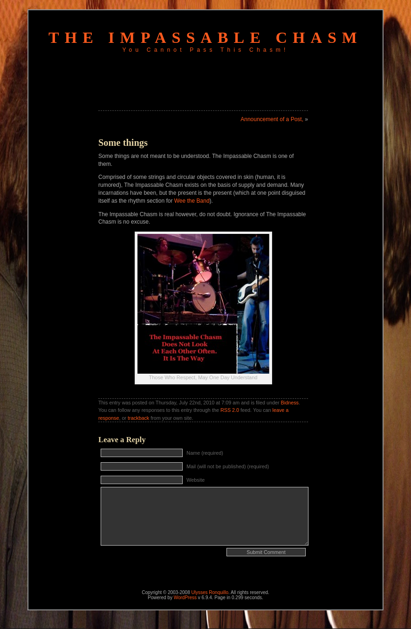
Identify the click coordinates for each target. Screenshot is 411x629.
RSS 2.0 (229, 410)
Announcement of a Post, (271, 119)
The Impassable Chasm (205, 37)
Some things (123, 142)
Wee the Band (192, 201)
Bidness (290, 402)
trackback (138, 418)
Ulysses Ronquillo (210, 592)
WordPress (185, 597)
